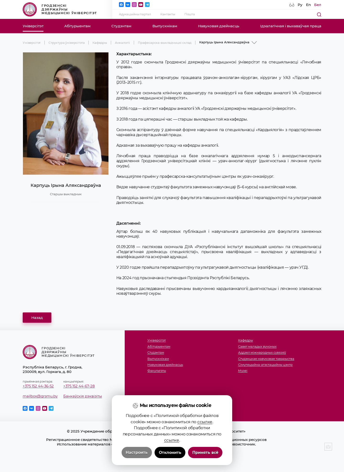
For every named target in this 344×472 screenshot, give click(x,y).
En (308, 4)
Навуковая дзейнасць (218, 26)
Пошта (189, 14)
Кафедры (99, 42)
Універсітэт (33, 26)
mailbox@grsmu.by (40, 396)
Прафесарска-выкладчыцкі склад (164, 42)
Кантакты (167, 14)
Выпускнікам (164, 26)
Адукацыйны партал (135, 14)
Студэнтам (121, 26)
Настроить (137, 452)
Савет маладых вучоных (257, 346)
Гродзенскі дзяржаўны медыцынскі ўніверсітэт (60, 9)
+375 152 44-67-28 (79, 386)
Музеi (242, 370)
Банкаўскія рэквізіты (82, 396)
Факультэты (156, 370)
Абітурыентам (77, 26)
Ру (300, 4)
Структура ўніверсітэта (66, 42)
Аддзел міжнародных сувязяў (262, 352)
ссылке (204, 421)
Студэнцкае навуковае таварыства (266, 359)
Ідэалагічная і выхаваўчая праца (290, 26)
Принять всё (205, 452)
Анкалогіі (122, 42)
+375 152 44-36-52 (38, 386)
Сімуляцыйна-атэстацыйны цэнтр (265, 364)
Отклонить (170, 452)
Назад (37, 317)
